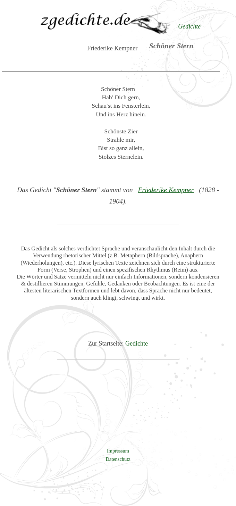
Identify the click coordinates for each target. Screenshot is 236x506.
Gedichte (136, 343)
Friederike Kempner (166, 189)
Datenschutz (118, 459)
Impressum (118, 451)
